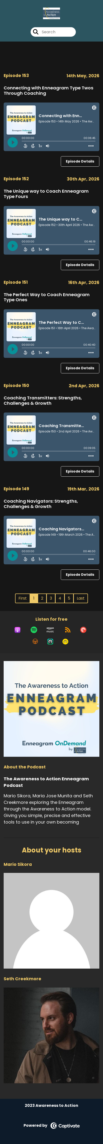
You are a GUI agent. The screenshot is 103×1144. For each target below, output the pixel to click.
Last (81, 598)
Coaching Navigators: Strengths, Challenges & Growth (41, 503)
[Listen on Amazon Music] (50, 630)
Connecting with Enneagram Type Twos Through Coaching (48, 90)
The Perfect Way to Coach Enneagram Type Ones (47, 297)
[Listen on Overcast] (35, 641)
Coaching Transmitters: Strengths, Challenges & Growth (43, 400)
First (22, 598)
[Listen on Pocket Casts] (83, 630)
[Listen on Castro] (50, 641)
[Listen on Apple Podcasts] (17, 630)
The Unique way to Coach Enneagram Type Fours (46, 193)
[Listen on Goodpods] (65, 641)
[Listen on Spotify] (33, 630)
